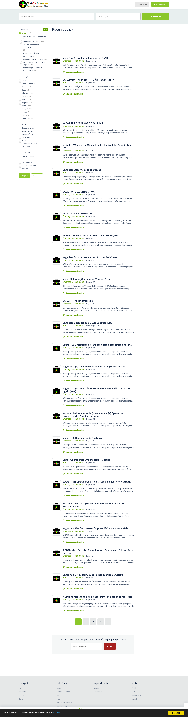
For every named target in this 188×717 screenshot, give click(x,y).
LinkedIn (135, 699)
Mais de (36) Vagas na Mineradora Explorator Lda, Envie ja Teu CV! (97, 146)
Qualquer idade (28, 156)
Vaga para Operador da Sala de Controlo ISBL (87, 322)
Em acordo (26, 137)
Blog (58, 699)
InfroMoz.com (62, 706)
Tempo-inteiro (27, 131)
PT (137, 705)
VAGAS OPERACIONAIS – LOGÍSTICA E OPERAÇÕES (91, 235)
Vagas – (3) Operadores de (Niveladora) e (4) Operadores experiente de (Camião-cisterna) (93, 414)
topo (45, 29)
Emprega (60, 695)
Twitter (134, 691)
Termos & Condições (65, 702)
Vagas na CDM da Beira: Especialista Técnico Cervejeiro (93, 574)
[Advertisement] (33, 224)
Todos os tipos (28, 128)
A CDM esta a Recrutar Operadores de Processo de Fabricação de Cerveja (98, 551)
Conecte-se (142, 4)
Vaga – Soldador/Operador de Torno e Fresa (86, 279)
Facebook (135, 688)
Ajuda (59, 688)
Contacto (22, 695)
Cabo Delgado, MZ (93, 326)
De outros (26, 147)
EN (133, 705)
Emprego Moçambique (73, 60)
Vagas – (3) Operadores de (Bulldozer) (83, 437)
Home (21, 688)
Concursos (98, 691)
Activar (110, 646)
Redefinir (37, 176)
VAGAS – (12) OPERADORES (78, 301)
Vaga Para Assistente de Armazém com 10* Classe (90, 257)
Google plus (136, 695)
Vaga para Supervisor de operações (82, 169)
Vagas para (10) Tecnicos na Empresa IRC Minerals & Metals (95, 528)
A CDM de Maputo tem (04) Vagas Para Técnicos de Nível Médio (97, 596)
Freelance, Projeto (29, 143)
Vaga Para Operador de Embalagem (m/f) (85, 58)
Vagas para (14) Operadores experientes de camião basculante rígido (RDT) (97, 390)
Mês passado (27, 168)
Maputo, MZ (90, 83)
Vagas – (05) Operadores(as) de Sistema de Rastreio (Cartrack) (97, 481)
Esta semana (27, 162)
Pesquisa (24, 176)
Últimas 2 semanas (29, 165)
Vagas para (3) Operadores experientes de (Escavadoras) (94, 366)
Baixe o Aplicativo (63, 691)
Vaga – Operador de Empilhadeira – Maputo (86, 459)
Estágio (25, 140)
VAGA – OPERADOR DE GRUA (78, 191)
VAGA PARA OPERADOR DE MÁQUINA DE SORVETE (90, 79)
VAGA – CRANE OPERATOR (77, 213)
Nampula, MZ (91, 61)
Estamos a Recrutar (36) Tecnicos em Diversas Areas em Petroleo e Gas (94, 505)
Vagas (96, 688)
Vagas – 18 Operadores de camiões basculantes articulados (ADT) (98, 344)
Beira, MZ (89, 173)
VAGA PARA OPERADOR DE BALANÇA (83, 123)
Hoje (24, 159)
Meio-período (27, 134)
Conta (21, 699)
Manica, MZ (90, 151)
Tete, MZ (89, 531)
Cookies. (59, 713)
